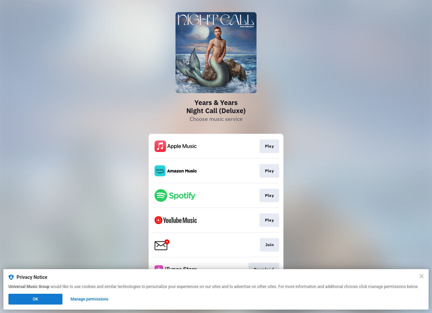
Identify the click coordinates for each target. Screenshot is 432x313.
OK (35, 299)
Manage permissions (90, 299)
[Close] (421, 276)
